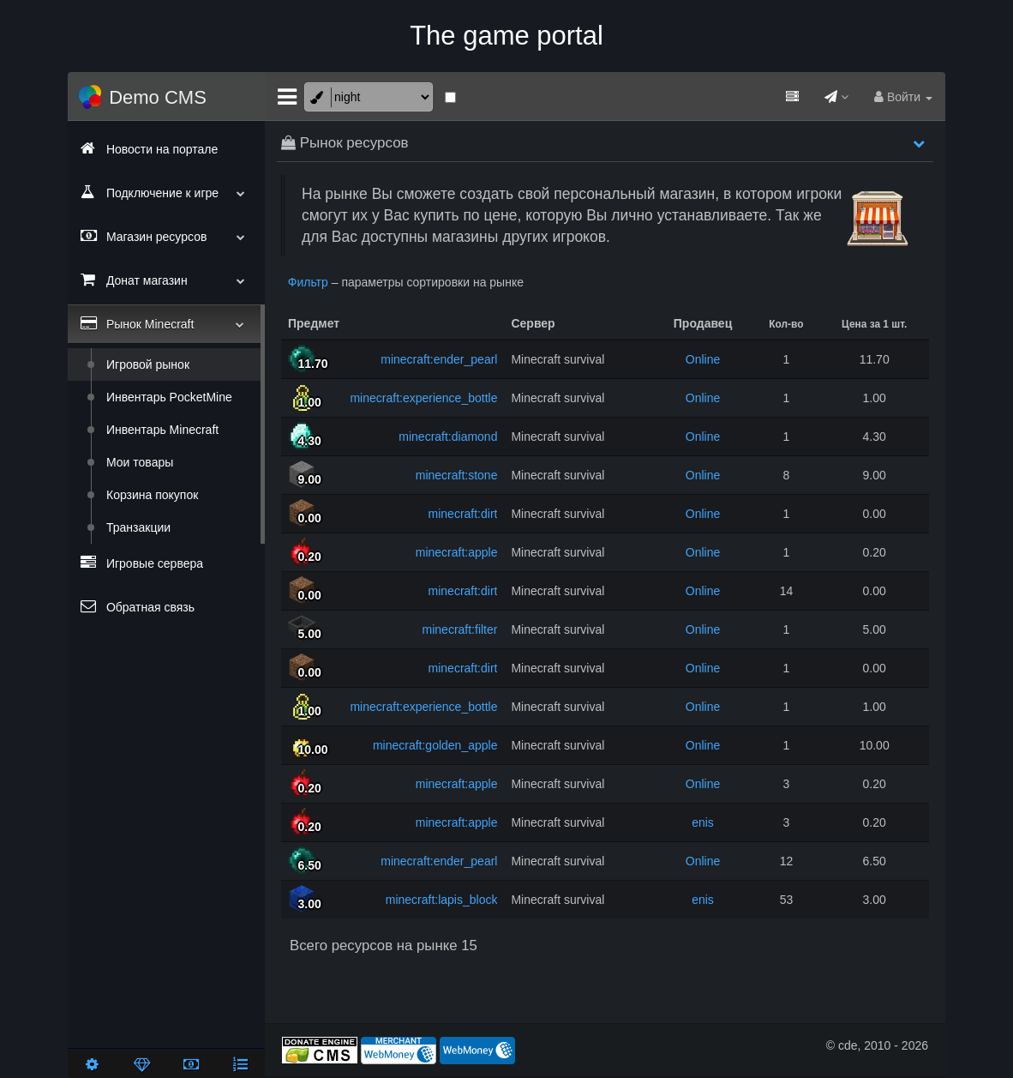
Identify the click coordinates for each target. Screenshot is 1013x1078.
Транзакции (138, 527)
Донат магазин (166, 279)
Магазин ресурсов (166, 236)
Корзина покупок (152, 495)
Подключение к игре (166, 192)
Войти (903, 97)
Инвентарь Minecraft (162, 430)
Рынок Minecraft (162, 323)
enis (703, 822)
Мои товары (139, 462)
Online (703, 359)
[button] (918, 143)
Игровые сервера (142, 562)
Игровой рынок (147, 364)
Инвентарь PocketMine (169, 397)
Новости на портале (149, 148)
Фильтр (308, 282)
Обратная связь (138, 606)
